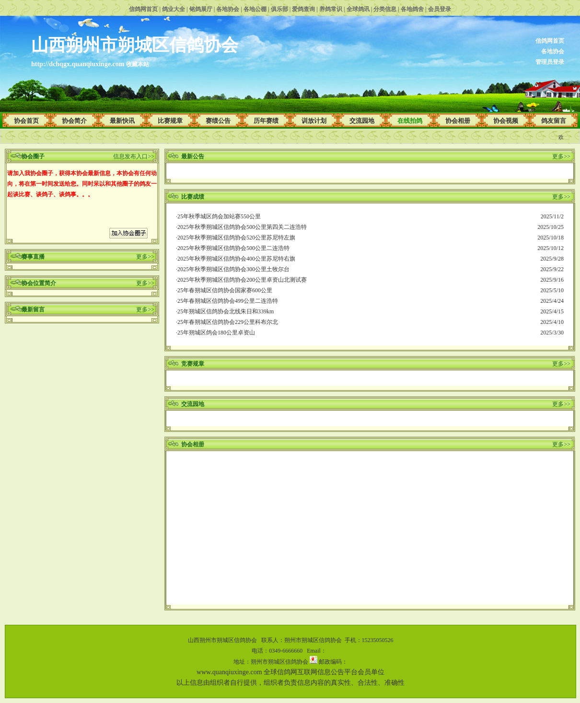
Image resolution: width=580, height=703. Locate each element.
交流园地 (361, 120)
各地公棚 (255, 9)
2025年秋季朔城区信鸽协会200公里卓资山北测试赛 (242, 279)
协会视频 (505, 120)
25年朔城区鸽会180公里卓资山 (216, 332)
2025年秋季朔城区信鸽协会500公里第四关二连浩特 (242, 227)
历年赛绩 (266, 120)
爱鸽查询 (303, 9)
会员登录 (439, 9)
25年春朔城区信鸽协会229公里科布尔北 (227, 322)
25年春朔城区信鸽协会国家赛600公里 (224, 290)
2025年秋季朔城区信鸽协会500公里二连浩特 (233, 248)
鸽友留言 (553, 120)
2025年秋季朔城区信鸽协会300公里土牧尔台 (233, 269)
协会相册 (457, 120)
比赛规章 (170, 120)
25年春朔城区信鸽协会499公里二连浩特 (227, 301)
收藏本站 (137, 64)
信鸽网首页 (143, 9)
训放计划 (314, 120)
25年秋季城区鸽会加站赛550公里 (219, 216)
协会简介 (74, 120)
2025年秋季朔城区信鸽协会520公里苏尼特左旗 (236, 237)
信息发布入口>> (133, 156)
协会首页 (26, 120)
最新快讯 (122, 120)
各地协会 (227, 9)
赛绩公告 (218, 120)
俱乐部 (279, 9)
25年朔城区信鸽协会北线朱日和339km (225, 311)
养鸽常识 (330, 9)
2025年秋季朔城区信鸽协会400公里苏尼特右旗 (236, 258)
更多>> (145, 256)
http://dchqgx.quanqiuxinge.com (78, 64)
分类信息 (384, 9)
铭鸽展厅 (200, 9)
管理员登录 (549, 62)
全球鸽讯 (358, 9)
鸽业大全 (173, 9)
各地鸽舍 (412, 9)
